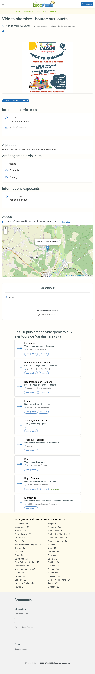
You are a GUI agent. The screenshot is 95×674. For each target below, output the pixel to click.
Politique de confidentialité (24, 627)
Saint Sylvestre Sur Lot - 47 (27, 562)
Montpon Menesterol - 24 (59, 580)
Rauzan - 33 (53, 583)
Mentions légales (21, 614)
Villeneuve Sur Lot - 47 (25, 569)
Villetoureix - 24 (55, 573)
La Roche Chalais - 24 (24, 583)
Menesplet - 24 (21, 523)
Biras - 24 (19, 555)
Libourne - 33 (20, 538)
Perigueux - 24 (54, 527)
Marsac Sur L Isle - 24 (57, 538)
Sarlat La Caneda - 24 (57, 541)
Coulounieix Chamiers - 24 (59, 534)
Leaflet (69, 275)
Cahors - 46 (20, 576)
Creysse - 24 (53, 569)
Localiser (66, 222)
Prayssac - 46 (54, 576)
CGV (16, 623)
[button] (47, 248)
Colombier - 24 (21, 559)
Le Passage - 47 (22, 566)
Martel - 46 (19, 573)
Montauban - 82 (22, 527)
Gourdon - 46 (53, 551)
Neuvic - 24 (20, 587)
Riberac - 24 (20, 548)
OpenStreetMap (80, 275)
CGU (16, 618)
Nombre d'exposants (18, 127)
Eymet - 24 (19, 541)
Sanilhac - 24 (53, 562)
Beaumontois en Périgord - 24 (28, 545)
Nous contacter (20, 649)
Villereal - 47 (53, 545)
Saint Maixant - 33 (23, 534)
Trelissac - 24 (21, 551)
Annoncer (87, 4)
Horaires (13, 117)
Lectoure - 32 (20, 580)
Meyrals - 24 (53, 566)
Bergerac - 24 (53, 523)
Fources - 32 (53, 555)
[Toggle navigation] (3, 3)
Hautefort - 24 (21, 530)
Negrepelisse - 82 (55, 530)
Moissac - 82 (53, 587)
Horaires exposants (17, 196)
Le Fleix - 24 (53, 559)
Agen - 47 (52, 548)
